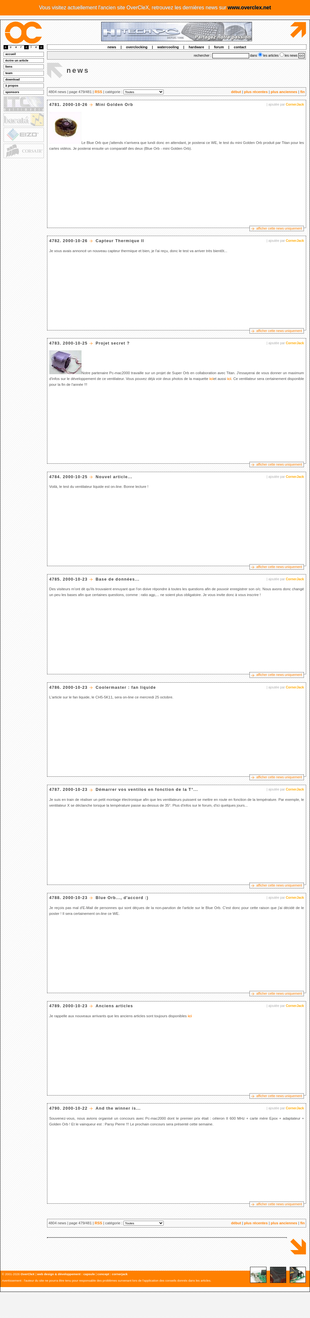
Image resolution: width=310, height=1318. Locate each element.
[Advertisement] (23, 258)
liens (8, 66)
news (111, 47)
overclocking (137, 47)
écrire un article (16, 60)
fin (302, 92)
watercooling (168, 47)
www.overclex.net (249, 7)
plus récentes (255, 92)
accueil (10, 54)
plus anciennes (284, 92)
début (236, 92)
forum (219, 47)
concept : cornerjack (112, 1274)
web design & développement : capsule (66, 1274)
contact (240, 47)
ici (211, 379)
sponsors (12, 92)
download (12, 79)
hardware (196, 47)
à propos (11, 85)
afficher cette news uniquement (279, 228)
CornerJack (295, 104)
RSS (98, 92)
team (8, 73)
